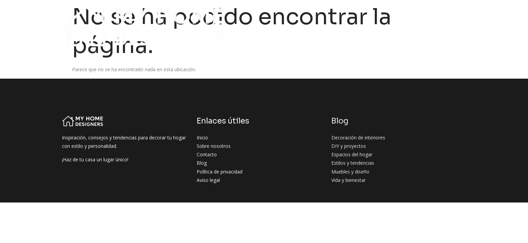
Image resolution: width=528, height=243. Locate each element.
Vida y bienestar (415, 25)
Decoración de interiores (265, 13)
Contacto (457, 25)
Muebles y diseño (364, 25)
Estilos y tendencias (443, 13)
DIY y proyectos (328, 13)
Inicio (144, 13)
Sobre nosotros (181, 13)
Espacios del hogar (382, 13)
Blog (216, 13)
